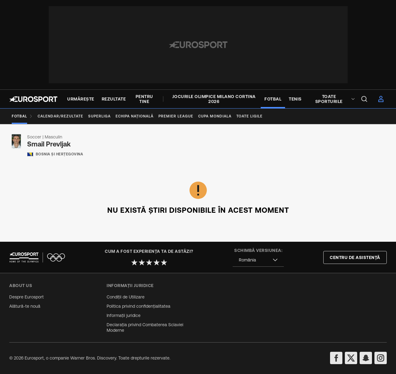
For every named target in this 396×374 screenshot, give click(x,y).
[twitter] (351, 358)
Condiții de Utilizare (126, 296)
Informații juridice (124, 315)
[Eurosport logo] (33, 99)
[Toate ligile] (249, 116)
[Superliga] (99, 116)
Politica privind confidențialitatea (138, 306)
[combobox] (258, 260)
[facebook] (336, 358)
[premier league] (176, 116)
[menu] (364, 99)
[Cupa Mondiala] (215, 116)
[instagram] (380, 358)
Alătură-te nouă (24, 306)
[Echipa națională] (134, 116)
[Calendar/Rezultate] (60, 116)
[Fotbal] (22, 116)
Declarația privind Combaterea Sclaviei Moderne (145, 327)
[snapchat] (366, 358)
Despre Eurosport (26, 296)
